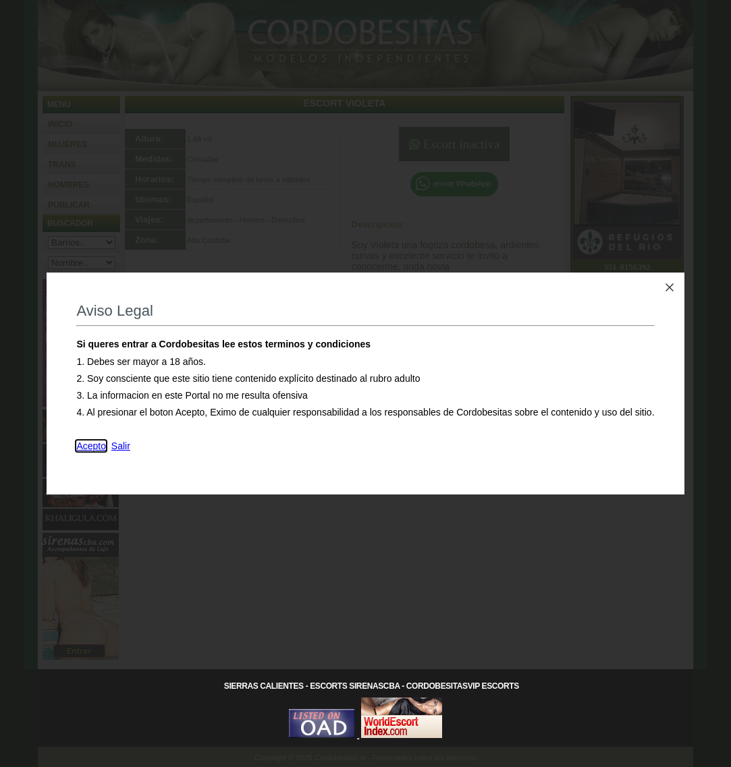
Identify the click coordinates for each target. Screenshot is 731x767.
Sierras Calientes (264, 686)
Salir (120, 446)
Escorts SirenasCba (355, 686)
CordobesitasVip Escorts (462, 686)
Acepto (91, 446)
